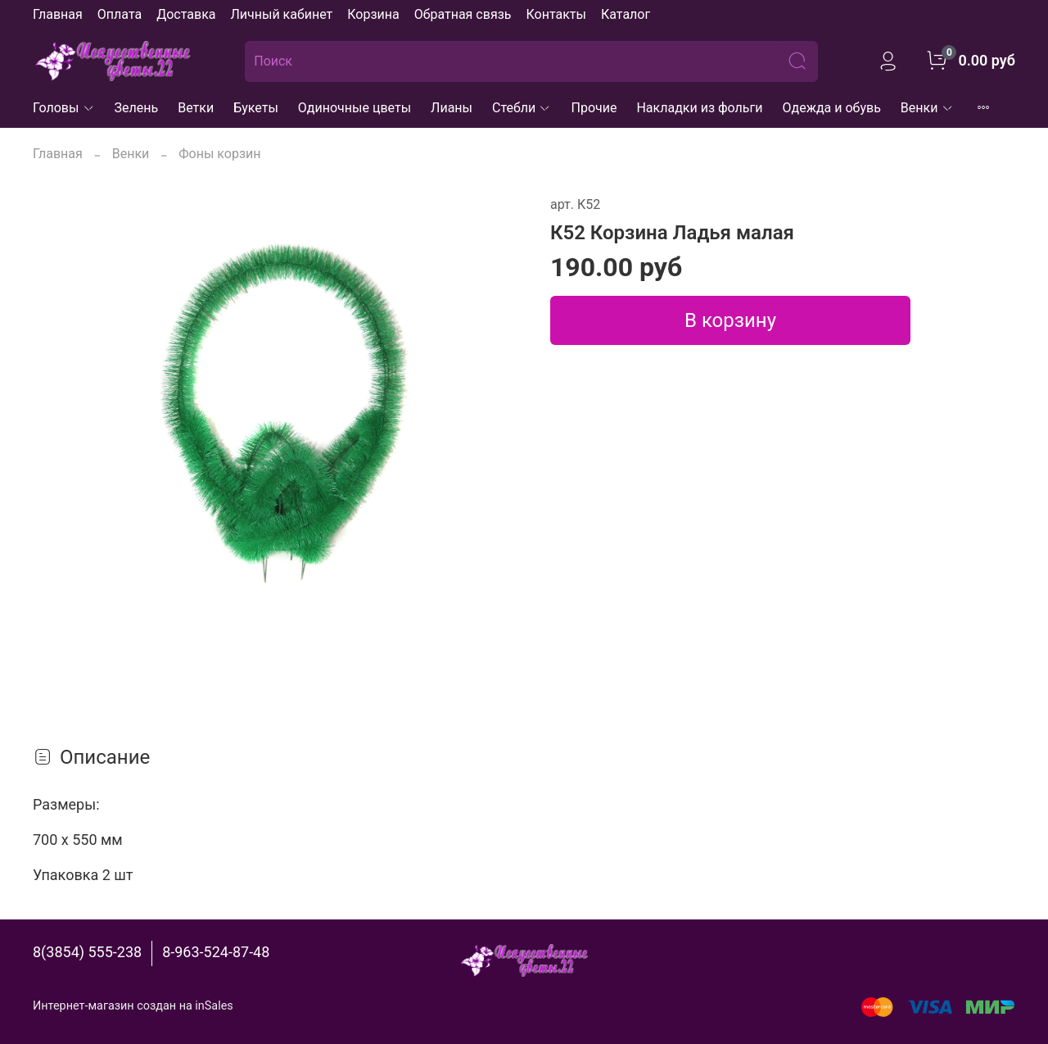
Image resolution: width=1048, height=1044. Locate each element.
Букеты (255, 108)
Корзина (373, 14)
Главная (58, 14)
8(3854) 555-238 (87, 951)
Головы (64, 108)
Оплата (119, 14)
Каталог (625, 14)
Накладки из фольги (699, 108)
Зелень (137, 108)
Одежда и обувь (832, 108)
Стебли (522, 108)
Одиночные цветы (354, 108)
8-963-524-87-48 (215, 951)
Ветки (196, 108)
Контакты (555, 14)
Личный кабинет (281, 14)
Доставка (185, 14)
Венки (927, 108)
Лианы (451, 108)
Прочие (594, 108)
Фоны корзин (219, 153)
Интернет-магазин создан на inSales (133, 1006)
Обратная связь (463, 14)
